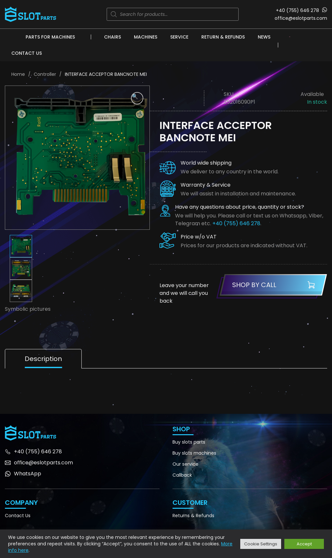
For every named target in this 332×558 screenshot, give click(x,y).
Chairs (112, 37)
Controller (45, 74)
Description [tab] (43, 358)
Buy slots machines (194, 453)
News (264, 37)
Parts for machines (50, 37)
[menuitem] (289, 36)
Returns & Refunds (193, 515)
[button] (137, 98)
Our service (185, 464)
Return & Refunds (223, 37)
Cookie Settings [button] (260, 544)
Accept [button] (304, 544)
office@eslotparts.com (301, 18)
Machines (145, 37)
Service (179, 37)
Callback (182, 475)
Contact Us (26, 53)
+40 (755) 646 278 (297, 10)
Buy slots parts (188, 442)
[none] (289, 36)
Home (18, 74)
